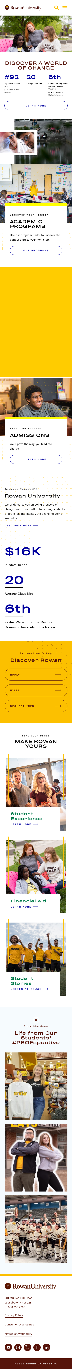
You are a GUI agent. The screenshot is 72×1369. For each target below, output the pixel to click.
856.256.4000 (16, 1307)
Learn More (36, 105)
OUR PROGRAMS (36, 250)
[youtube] (8, 1347)
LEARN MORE (36, 459)
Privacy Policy (14, 1315)
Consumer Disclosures (19, 1324)
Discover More (21, 525)
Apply (35, 674)
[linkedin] (46, 1347)
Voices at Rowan (29, 989)
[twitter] (27, 1347)
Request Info (35, 706)
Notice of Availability (18, 1334)
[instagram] (18, 1347)
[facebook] (37, 1347)
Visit (35, 690)
